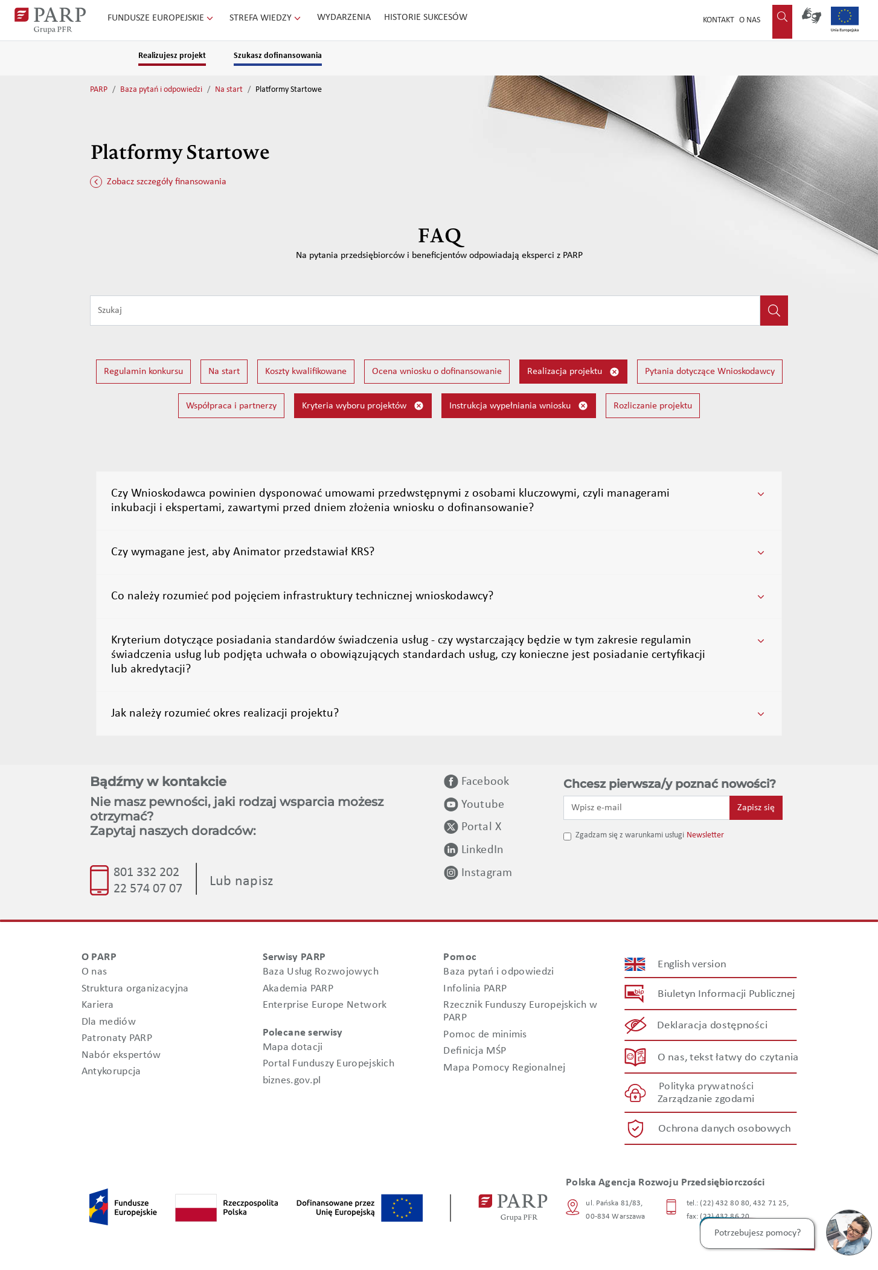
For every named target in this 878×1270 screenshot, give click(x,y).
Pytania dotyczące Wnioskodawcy (710, 371)
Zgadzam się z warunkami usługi (629, 835)
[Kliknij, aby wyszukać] (774, 310)
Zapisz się (756, 808)
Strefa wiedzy (266, 18)
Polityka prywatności (706, 1086)
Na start (229, 89)
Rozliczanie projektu (653, 406)
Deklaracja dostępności (713, 1025)
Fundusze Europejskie (161, 18)
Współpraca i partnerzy (231, 406)
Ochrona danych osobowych (724, 1128)
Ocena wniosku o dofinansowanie (437, 371)
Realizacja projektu (573, 372)
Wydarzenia (344, 17)
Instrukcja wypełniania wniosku (518, 406)
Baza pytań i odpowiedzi (161, 89)
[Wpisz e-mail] (646, 808)
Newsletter (705, 835)
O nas (749, 20)
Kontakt (718, 20)
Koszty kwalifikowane (306, 371)
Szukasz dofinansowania (278, 55)
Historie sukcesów (425, 17)
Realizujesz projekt (172, 55)
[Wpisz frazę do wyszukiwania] (425, 310)
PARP (98, 89)
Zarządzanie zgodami (706, 1099)
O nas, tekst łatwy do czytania (728, 1057)
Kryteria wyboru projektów (363, 406)
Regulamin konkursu (143, 371)
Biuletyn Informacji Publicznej (726, 993)
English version (692, 964)
